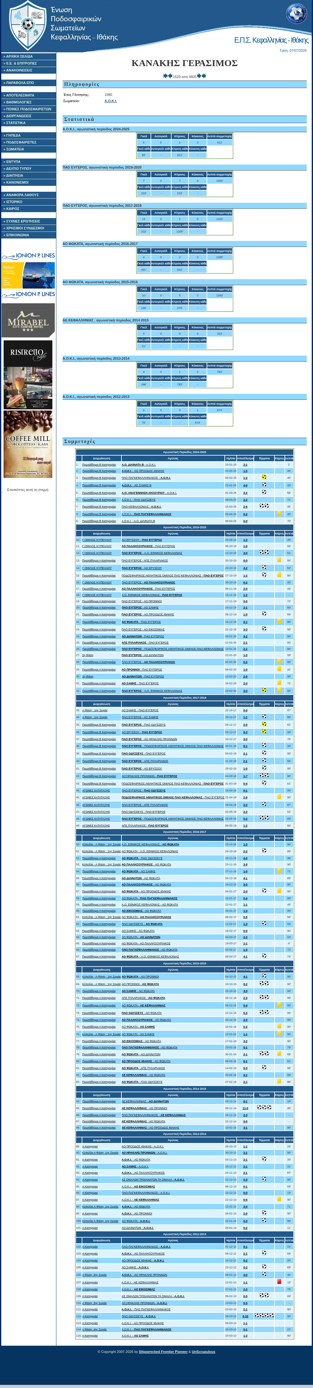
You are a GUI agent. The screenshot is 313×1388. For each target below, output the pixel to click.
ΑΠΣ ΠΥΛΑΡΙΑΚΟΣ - (145, 825)
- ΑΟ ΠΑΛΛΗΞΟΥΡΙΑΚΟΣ (143, 1172)
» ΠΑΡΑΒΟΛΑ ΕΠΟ (18, 83)
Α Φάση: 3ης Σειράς (94, 1274)
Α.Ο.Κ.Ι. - (147, 514)
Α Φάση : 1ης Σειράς (95, 710)
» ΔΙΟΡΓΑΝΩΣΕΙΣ (17, 116)
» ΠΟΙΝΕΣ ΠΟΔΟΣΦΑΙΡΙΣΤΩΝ (27, 109)
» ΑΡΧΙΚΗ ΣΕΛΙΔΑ (18, 56)
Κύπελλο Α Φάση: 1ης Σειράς (100, 1152)
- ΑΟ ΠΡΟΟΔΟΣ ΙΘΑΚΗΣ (143, 470)
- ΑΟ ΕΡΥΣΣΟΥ (142, 568)
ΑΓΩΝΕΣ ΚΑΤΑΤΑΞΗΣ (96, 790)
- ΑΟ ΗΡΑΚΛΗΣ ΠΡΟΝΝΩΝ (149, 739)
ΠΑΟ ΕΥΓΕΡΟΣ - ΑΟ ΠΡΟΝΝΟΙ (142, 601)
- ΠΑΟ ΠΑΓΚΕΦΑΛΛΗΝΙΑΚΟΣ (146, 1309)
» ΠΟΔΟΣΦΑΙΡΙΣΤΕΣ (20, 142)
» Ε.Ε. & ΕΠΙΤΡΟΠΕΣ (20, 63)
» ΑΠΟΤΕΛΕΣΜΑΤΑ (18, 95)
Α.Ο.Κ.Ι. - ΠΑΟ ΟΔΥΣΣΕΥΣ (139, 499)
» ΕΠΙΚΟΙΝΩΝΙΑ (16, 235)
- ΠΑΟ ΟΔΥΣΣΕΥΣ (144, 724)
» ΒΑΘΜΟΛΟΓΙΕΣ (17, 102)
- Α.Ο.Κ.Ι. (139, 464)
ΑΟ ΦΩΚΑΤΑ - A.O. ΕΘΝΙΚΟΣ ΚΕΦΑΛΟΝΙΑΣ (150, 851)
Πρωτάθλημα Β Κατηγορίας (99, 464)
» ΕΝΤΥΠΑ (11, 162)
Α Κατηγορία (90, 1246)
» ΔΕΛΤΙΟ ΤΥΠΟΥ (17, 168)
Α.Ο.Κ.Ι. (111, 101)
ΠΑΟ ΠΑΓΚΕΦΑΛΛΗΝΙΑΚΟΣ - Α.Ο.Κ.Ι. (146, 1192)
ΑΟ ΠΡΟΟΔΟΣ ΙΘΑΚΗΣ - (143, 1260)
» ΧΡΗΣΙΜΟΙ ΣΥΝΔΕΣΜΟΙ (23, 228)
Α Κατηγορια (90, 1146)
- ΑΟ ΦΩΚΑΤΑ (146, 864)
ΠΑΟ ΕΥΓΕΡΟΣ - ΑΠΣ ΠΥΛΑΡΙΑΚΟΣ (145, 560)
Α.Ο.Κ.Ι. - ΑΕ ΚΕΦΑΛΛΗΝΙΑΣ (140, 1282)
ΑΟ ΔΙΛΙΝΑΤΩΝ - (138, 1227)
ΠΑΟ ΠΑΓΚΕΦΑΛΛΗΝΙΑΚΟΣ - (146, 477)
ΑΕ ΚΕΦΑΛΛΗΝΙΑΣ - (145, 1101)
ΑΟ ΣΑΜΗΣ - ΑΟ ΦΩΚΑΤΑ (138, 930)
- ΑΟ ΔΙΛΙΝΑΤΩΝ (143, 655)
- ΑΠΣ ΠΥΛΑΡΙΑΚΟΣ (145, 761)
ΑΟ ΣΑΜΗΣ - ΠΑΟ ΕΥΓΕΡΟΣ (140, 710)
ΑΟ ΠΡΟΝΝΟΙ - (140, 984)
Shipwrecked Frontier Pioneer (163, 1352)
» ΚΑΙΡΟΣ (11, 209)
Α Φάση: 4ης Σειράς (94, 1329)
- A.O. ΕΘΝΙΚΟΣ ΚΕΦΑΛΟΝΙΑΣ (152, 553)
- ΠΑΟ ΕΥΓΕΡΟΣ (148, 546)
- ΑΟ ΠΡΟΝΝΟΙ (140, 976)
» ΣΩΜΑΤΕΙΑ (13, 149)
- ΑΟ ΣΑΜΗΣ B (136, 485)
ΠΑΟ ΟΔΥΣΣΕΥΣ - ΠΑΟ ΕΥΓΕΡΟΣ (144, 811)
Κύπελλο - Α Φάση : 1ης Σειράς (101, 844)
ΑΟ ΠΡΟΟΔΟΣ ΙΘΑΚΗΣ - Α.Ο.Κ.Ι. (143, 1146)
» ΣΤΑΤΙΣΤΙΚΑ (14, 123)
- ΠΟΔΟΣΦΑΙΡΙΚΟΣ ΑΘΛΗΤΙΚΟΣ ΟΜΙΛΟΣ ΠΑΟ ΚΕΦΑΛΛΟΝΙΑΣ (173, 648)
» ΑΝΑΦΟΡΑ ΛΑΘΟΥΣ (21, 195)
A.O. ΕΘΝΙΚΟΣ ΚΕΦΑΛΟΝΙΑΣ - (152, 595)
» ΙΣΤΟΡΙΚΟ (12, 202)
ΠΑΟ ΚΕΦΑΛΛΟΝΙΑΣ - (142, 506)
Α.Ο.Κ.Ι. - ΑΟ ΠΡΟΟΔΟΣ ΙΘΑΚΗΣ (143, 1323)
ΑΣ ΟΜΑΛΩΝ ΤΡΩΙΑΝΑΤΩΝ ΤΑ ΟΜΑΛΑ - (153, 1179)
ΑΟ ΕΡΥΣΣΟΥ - (142, 539)
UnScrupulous (203, 1352)
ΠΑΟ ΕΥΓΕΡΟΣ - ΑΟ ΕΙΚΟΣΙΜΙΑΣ (143, 629)
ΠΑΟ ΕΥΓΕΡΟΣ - (148, 582)
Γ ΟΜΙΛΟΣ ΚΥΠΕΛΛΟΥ (97, 539)
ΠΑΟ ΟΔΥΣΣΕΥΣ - (142, 924)
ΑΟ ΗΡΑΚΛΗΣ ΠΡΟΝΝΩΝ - (149, 776)
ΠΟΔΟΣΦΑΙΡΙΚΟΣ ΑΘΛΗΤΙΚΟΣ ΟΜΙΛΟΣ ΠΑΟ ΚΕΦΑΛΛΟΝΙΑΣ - (173, 575)
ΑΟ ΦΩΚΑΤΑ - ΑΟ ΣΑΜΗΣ (138, 1034)
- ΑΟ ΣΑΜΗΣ (140, 607)
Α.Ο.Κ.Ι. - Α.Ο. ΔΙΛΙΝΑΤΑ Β (138, 521)
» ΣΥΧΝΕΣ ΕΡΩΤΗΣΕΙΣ (21, 221)
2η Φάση (87, 655)
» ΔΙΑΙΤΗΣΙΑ (13, 175)
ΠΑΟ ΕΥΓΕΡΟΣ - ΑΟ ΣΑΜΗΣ (140, 717)
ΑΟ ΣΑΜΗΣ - (135, 1267)
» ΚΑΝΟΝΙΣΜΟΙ (15, 182)
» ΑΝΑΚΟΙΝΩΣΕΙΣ (17, 70)
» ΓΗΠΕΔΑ (12, 135)
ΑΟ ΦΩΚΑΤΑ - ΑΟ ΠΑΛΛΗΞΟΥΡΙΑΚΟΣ (146, 943)
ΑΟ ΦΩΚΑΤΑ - (149, 898)
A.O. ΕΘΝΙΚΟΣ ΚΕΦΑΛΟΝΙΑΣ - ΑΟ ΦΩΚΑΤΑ (150, 904)
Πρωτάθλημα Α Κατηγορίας (99, 560)
